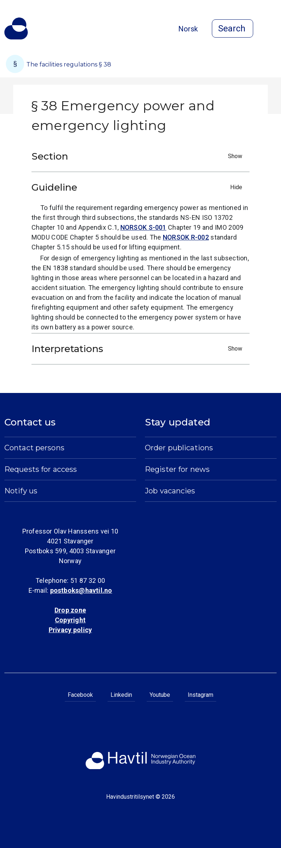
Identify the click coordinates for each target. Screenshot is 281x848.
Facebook (80, 694)
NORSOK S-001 (143, 227)
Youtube (160, 694)
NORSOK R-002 (186, 237)
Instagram (200, 694)
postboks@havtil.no (81, 590)
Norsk (188, 28)
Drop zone (70, 610)
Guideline (138, 187)
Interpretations (138, 349)
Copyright (70, 620)
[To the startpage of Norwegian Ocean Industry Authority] (16, 28)
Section (138, 156)
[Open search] (232, 28)
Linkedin (121, 694)
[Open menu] (272, 29)
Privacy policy (70, 630)
